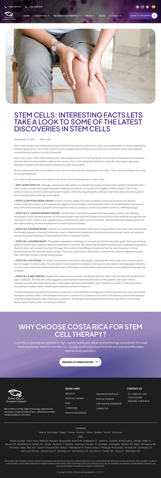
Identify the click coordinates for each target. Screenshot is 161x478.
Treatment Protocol (107, 394)
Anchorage (52, 432)
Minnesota (14, 446)
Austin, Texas (32, 440)
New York (31, 446)
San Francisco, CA (80, 450)
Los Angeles (114, 443)
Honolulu (69, 443)
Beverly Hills (64, 440)
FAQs (67, 404)
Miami (136, 443)
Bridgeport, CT (90, 440)
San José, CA (95, 450)
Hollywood (80, 443)
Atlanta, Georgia (17, 440)
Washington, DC (132, 450)
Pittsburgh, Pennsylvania (112, 446)
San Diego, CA (63, 450)
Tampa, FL (119, 450)
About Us (70, 394)
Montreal (80, 432)
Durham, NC (37, 443)
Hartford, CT (58, 443)
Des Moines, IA (24, 443)
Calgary (62, 432)
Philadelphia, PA (76, 446)
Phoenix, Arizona (92, 446)
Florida (48, 443)
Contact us (102, 409)
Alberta (42, 432)
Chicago (137, 440)
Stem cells (45, 139)
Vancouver (117, 432)
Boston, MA (77, 440)
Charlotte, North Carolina (120, 440)
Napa (23, 446)
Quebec (98, 432)
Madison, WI (126, 443)
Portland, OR (130, 446)
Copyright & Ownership (109, 404)
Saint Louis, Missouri (30, 450)
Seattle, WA (108, 450)
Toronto (107, 432)
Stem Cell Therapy (74, 399)
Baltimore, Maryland (49, 440)
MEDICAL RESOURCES (75, 413)
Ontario (89, 432)
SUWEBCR (99, 471)
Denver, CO (10, 443)
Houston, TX (91, 443)
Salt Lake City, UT (48, 450)
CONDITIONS (71, 408)
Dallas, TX (147, 440)
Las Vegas (102, 443)
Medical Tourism (105, 399)
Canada (71, 432)
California (103, 440)
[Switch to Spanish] (153, 6)
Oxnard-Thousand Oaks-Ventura (52, 446)
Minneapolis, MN (148, 443)
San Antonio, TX (145, 446)
